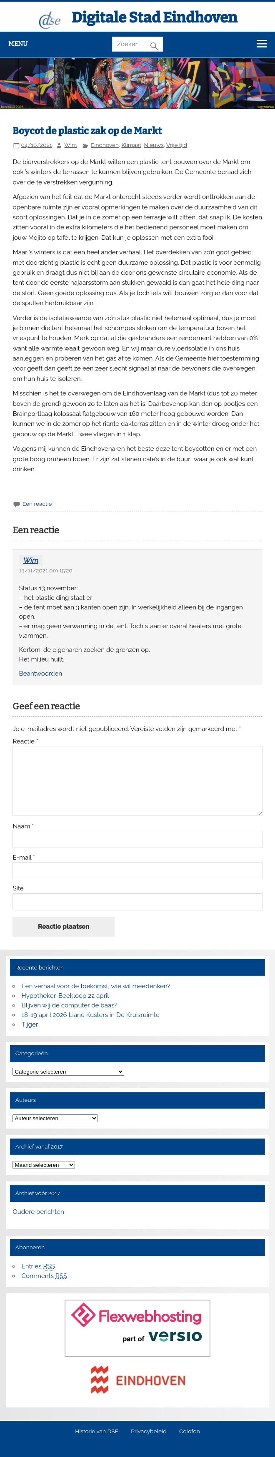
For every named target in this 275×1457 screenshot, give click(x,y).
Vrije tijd (176, 145)
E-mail (23, 858)
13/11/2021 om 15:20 (45, 570)
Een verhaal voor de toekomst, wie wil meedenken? (96, 986)
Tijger (30, 1024)
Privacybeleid (148, 1432)
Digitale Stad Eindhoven (155, 17)
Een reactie (37, 503)
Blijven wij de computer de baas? (70, 1005)
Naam (23, 826)
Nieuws (154, 145)
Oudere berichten (38, 1212)
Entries (38, 1267)
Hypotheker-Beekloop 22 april (65, 996)
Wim (71, 145)
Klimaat (131, 145)
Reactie (25, 741)
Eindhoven (105, 145)
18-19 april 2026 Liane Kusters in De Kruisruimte (91, 1015)
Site (17, 888)
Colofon (189, 1432)
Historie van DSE (96, 1432)
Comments (45, 1276)
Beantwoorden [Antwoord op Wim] (40, 673)
